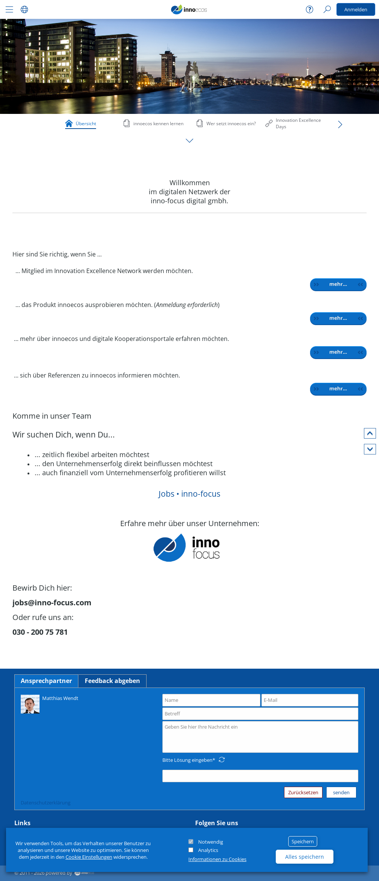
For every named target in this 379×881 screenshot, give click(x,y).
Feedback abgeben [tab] (112, 681)
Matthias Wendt (49, 703)
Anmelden (355, 9)
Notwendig (210, 841)
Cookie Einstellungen (89, 856)
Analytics (208, 850)
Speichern (303, 841)
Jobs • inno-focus (189, 493)
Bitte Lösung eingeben (187, 760)
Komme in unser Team (52, 416)
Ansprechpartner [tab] (46, 681)
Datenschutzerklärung (45, 802)
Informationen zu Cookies (217, 859)
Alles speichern (304, 856)
